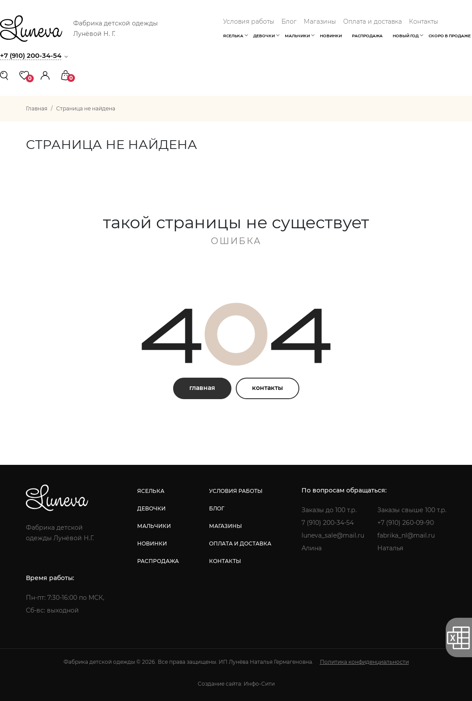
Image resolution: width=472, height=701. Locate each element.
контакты (267, 388)
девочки (151, 508)
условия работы (236, 491)
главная (202, 388)
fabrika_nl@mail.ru (406, 535)
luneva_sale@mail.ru (333, 535)
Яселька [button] (233, 35)
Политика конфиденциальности (364, 662)
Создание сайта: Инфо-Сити (236, 683)
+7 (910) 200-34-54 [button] (30, 55)
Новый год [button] (406, 35)
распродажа (158, 561)
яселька (150, 491)
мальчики (154, 526)
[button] (45, 75)
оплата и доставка (240, 543)
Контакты (423, 21)
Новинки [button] (331, 35)
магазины (225, 526)
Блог (289, 21)
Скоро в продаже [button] (450, 35)
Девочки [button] (264, 35)
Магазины (320, 21)
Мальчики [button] (297, 35)
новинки (152, 543)
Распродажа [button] (367, 35)
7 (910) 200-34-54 (328, 523)
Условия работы (248, 21)
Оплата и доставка (372, 21)
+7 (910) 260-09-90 (405, 523)
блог (216, 508)
